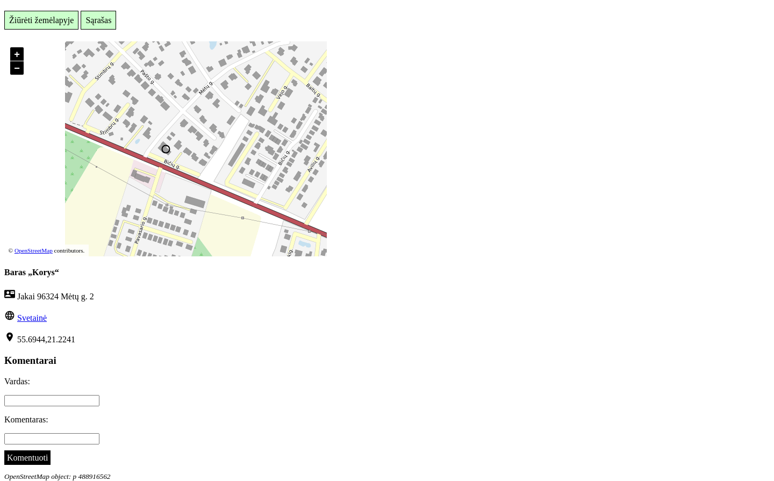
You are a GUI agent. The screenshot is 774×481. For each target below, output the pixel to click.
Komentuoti (27, 457)
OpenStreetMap (34, 250)
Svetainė (32, 317)
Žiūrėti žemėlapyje (41, 20)
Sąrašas (98, 20)
